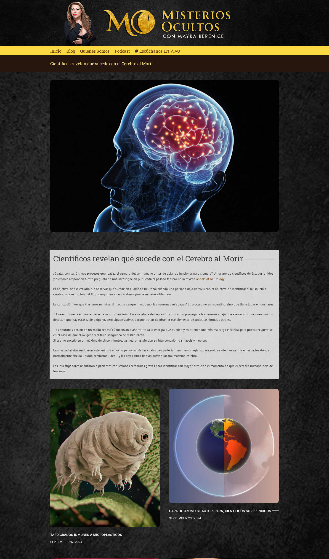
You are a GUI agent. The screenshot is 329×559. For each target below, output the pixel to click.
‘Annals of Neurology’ (210, 279)
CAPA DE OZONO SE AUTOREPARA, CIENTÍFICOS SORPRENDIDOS (220, 511)
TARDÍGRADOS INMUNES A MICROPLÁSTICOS (86, 535)
